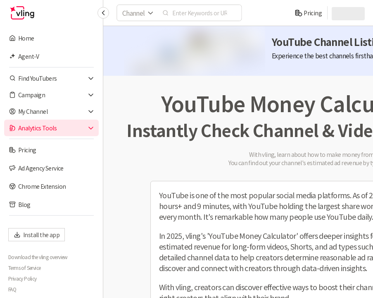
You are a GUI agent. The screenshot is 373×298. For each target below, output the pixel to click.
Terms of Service (24, 267)
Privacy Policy (22, 278)
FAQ (12, 289)
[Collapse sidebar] (103, 13)
